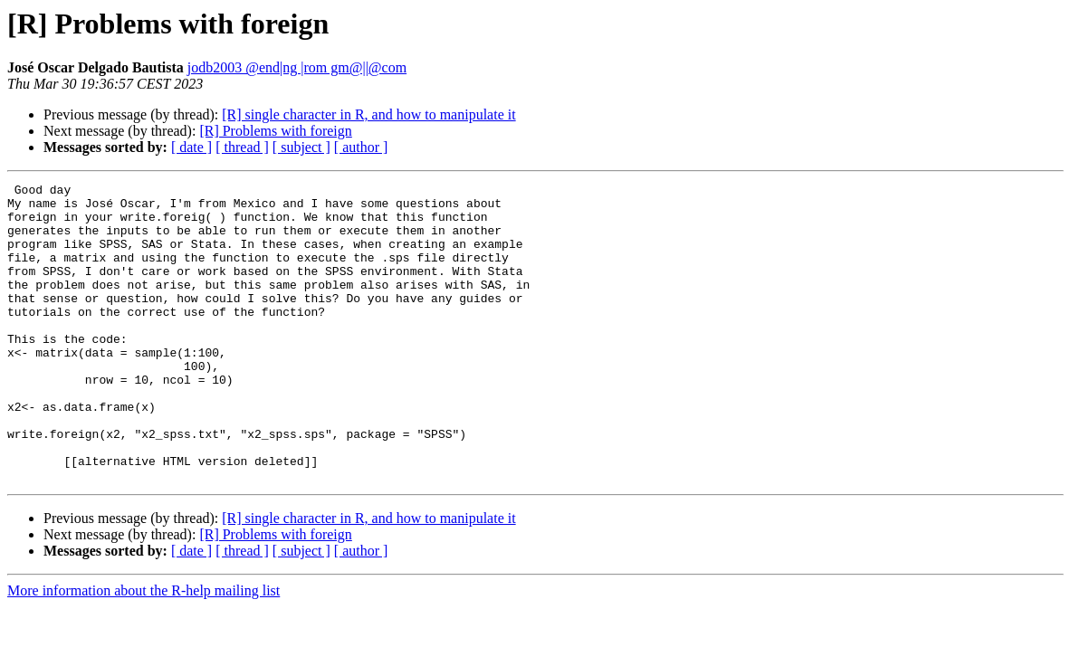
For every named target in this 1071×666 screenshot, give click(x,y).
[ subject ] (301, 147)
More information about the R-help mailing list (143, 650)
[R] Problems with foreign (275, 130)
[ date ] (191, 147)
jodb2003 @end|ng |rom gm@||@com (296, 67)
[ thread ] (242, 147)
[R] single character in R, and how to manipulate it (368, 114)
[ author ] (361, 147)
